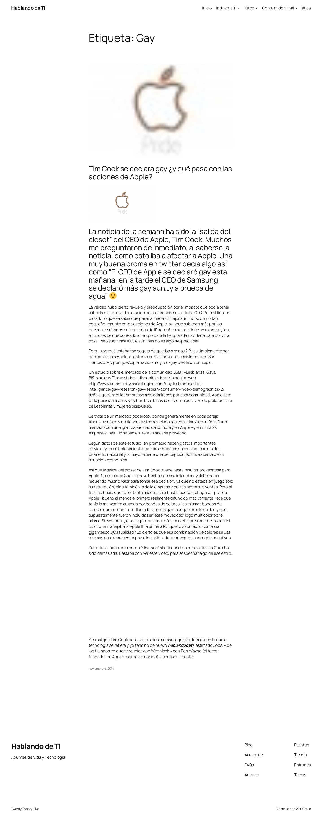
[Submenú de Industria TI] (239, 8)
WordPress (303, 809)
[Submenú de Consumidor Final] (296, 8)
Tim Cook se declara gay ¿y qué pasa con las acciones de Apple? (160, 172)
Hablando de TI (28, 7)
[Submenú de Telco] (256, 8)
